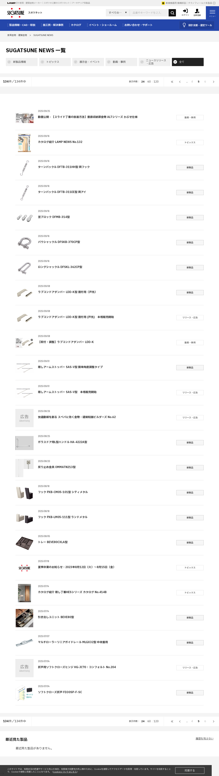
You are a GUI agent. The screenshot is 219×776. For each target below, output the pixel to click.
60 (149, 82)
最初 (172, 82)
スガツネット (24, 13)
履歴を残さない (205, 739)
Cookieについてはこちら (65, 771)
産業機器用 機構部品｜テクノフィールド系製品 (187, 3)
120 (156, 82)
